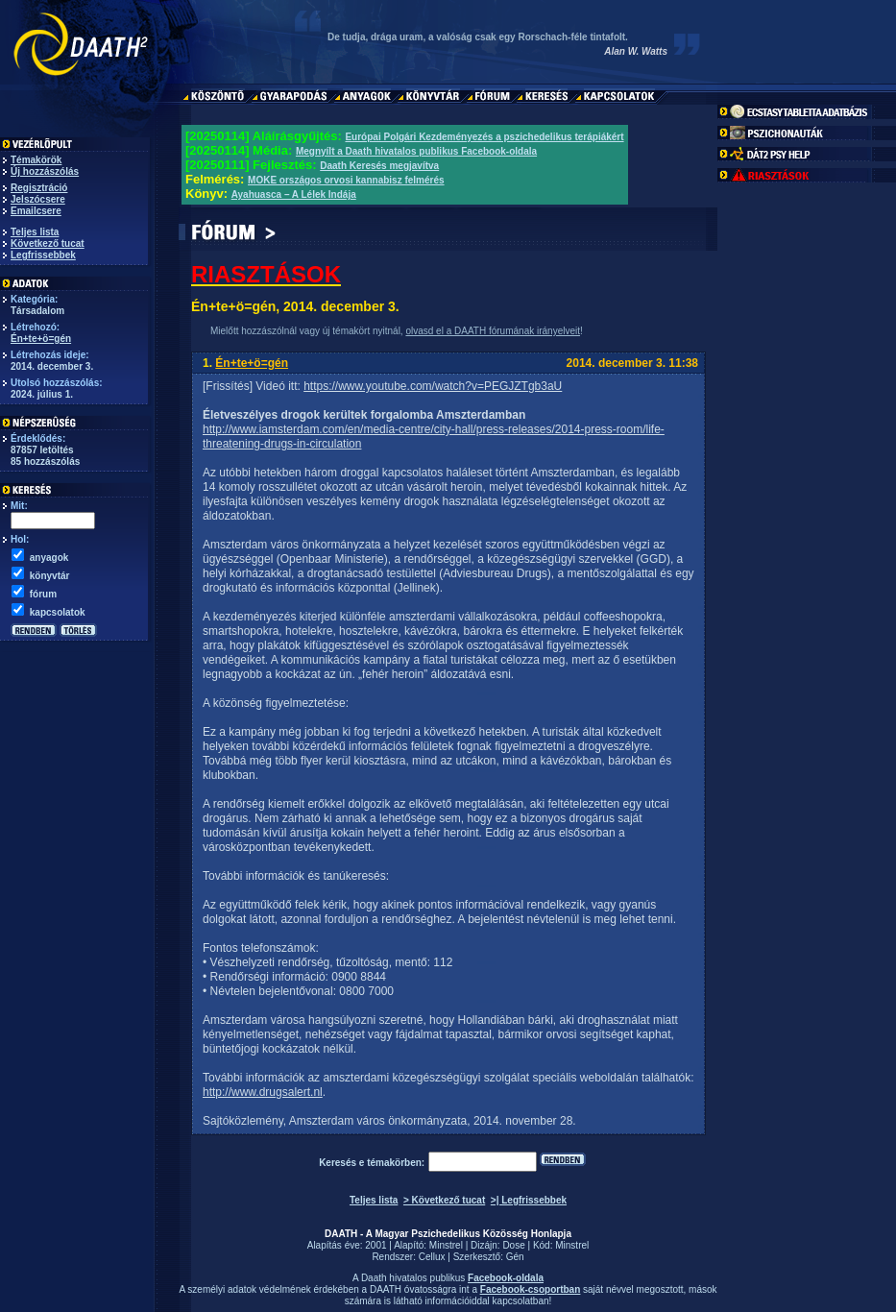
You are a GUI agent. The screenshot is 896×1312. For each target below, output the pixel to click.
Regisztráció (39, 187)
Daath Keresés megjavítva (379, 165)
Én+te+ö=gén (41, 338)
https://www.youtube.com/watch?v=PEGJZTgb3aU (432, 386)
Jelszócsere (38, 199)
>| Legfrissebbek (529, 1200)
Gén (515, 1256)
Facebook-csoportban (530, 1289)
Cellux (432, 1256)
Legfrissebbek (43, 255)
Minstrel (446, 1245)
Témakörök (36, 160)
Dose (513, 1245)
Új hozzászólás (45, 171)
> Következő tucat (444, 1200)
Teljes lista (35, 232)
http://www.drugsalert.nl (263, 1092)
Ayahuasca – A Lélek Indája (293, 194)
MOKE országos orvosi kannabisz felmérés (346, 180)
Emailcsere (36, 211)
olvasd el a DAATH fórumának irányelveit (492, 331)
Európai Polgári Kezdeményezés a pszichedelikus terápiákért (484, 137)
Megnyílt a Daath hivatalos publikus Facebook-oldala (416, 151)
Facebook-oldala (506, 1278)
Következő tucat (48, 243)
